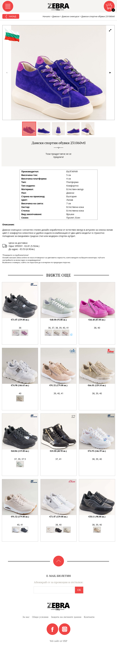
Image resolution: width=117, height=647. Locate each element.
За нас (26, 616)
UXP (65, 640)
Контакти (89, 616)
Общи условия (40, 616)
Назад (10, 17)
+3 (71, 334)
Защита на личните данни (66, 616)
